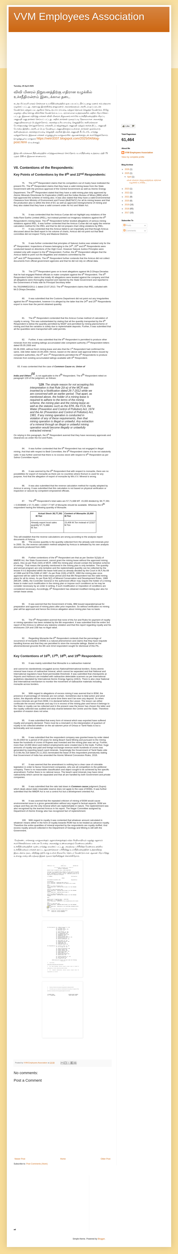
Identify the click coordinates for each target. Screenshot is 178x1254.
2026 (127, 169)
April (129, 177)
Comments (129, 230)
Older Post (105, 1159)
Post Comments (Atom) (37, 1164)
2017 (127, 212)
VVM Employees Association (79, 16)
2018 (127, 208)
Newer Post (20, 1159)
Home (63, 1159)
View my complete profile (133, 157)
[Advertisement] (89, 56)
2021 (127, 197)
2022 (127, 192)
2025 (127, 173)
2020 (127, 200)
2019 (127, 204)
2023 (127, 189)
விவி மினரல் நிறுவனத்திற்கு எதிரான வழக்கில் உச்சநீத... (144, 181)
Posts (127, 225)
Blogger (101, 1239)
